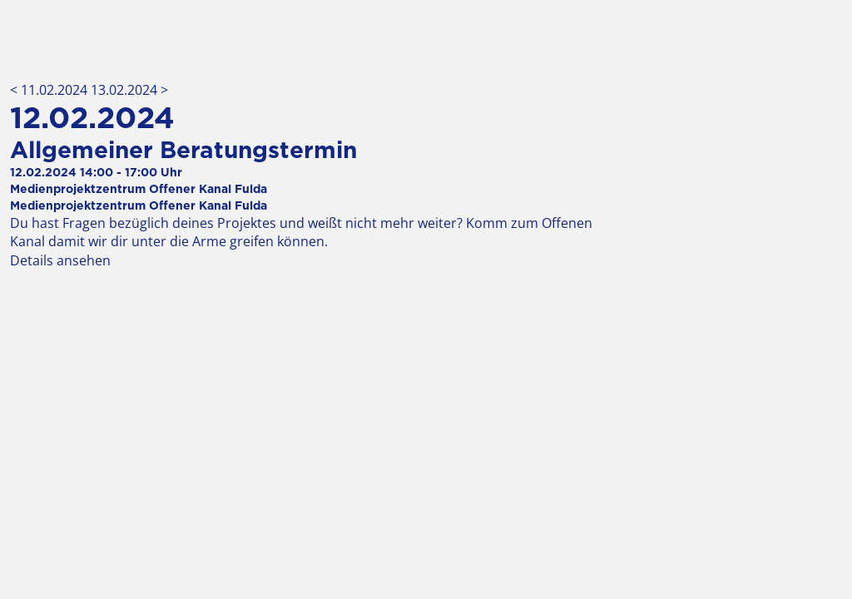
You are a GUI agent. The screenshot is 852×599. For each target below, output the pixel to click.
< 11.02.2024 (50, 90)
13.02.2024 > (129, 90)
